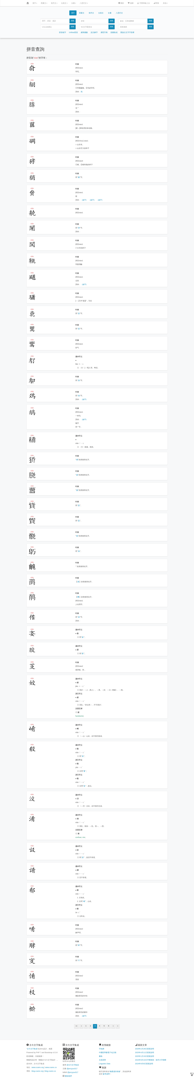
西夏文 (44, 3)
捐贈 (130, 3)
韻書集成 (114, 32)
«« (76, 1026)
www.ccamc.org (38, 1067)
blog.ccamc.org (37, 1071)
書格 (100, 1056)
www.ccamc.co (51, 1067)
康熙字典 (104, 32)
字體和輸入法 (143, 3)
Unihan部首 (73, 32)
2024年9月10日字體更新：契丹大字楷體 (150, 1060)
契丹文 (54, 3)
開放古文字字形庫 (127, 32)
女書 (73, 3)
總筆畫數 (84, 32)
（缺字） (84, 200)
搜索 (72, 21)
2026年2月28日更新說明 (144, 1049)
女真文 (64, 3)
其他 (165, 3)
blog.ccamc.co (50, 1071)
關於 (121, 3)
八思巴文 (84, 3)
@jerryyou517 (72, 1069)
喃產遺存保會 (115, 1071)
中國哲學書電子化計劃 (107, 1052)
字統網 (101, 1049)
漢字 (34, 3)
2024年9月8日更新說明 (144, 1064)
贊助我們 (68, 1076)
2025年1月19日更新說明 (144, 1056)
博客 (156, 3)
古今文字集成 (32, 1049)
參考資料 (106, 1074)
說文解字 (94, 32)
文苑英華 (102, 1060)
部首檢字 (62, 32)
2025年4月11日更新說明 (144, 1052)
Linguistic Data (104, 1064)
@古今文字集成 (73, 1065)
